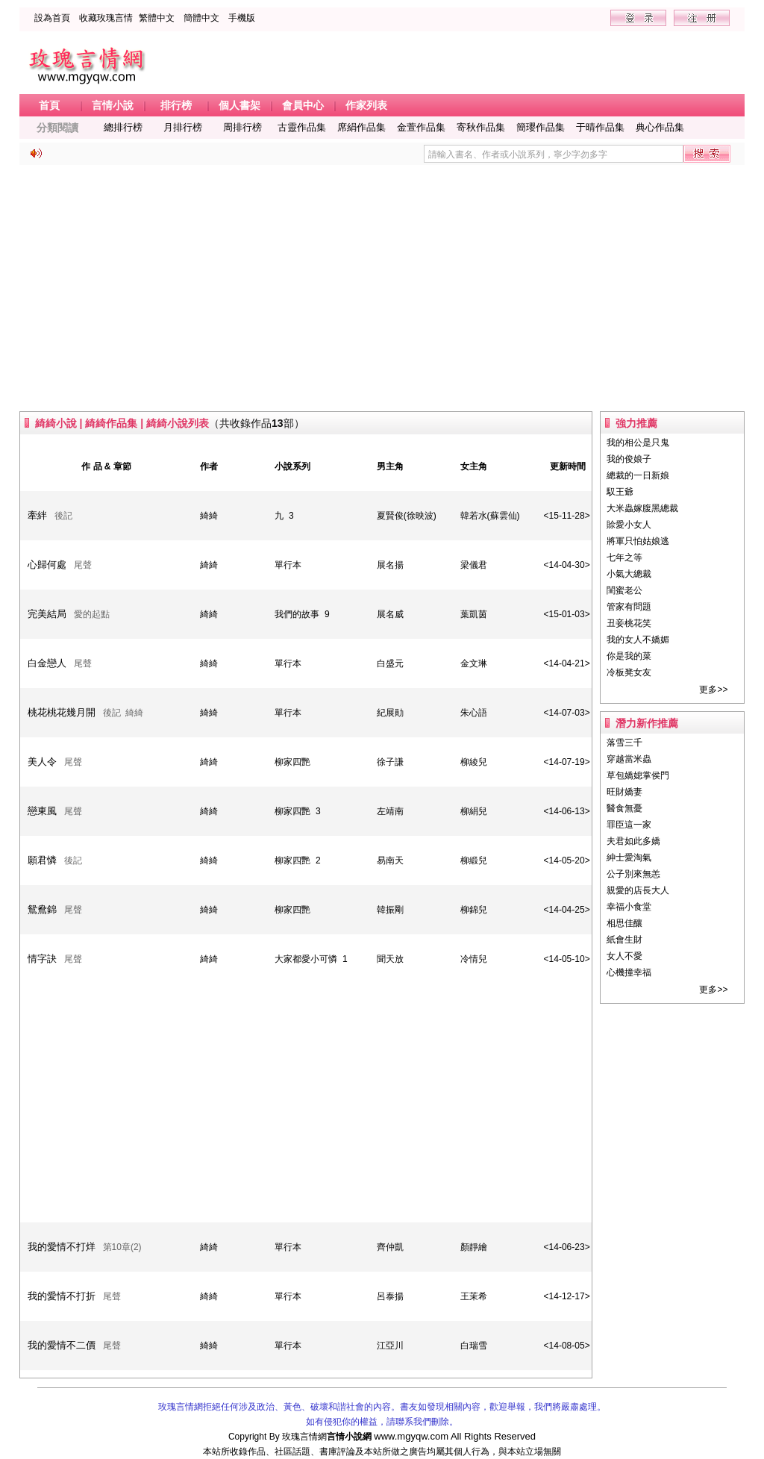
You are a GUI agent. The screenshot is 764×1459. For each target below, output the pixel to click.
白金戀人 (47, 663)
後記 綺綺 (123, 712)
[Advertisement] (382, 288)
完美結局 (47, 613)
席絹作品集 (361, 127)
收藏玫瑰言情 (106, 18)
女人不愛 (624, 956)
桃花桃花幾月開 (62, 712)
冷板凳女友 (629, 672)
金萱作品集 (421, 127)
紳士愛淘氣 (629, 857)
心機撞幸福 (629, 972)
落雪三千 (624, 742)
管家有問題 (629, 607)
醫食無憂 (624, 808)
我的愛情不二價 (62, 1345)
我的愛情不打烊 (62, 1246)
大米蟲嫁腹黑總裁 (642, 508)
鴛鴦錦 (42, 909)
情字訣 (42, 958)
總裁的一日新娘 (638, 475)
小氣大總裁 (629, 574)
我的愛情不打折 (62, 1296)
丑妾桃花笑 (629, 623)
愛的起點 (92, 614)
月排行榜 (182, 127)
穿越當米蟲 (629, 759)
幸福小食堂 (629, 907)
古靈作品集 (302, 127)
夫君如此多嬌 (633, 841)
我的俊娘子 (629, 459)
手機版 (241, 18)
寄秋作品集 (481, 127)
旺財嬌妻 (624, 792)
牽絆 (37, 515)
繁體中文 (157, 18)
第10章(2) (122, 1247)
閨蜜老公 (624, 590)
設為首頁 (52, 18)
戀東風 (42, 810)
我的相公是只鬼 (638, 442)
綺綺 (209, 515)
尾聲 (83, 565)
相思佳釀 (624, 923)
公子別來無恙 (633, 874)
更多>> (713, 689)
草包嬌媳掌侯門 (638, 775)
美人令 (42, 761)
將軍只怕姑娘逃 (638, 541)
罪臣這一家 (629, 824)
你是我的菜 (629, 656)
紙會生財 (624, 939)
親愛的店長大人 (638, 890)
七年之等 (624, 557)
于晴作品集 (600, 127)
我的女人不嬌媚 (638, 639)
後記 (63, 515)
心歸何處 (47, 564)
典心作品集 (660, 127)
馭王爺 (620, 492)
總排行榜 (123, 127)
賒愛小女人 (629, 524)
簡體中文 (201, 18)
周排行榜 (242, 127)
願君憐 (42, 860)
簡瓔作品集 (540, 127)
